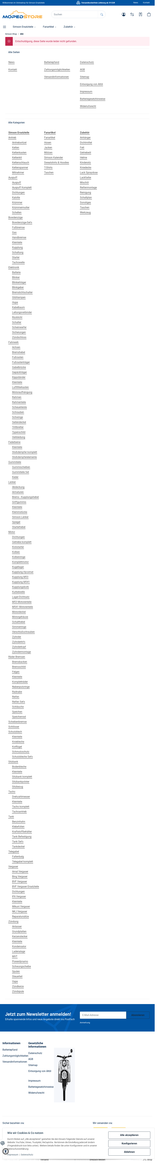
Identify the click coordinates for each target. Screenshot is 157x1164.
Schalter (16, 322)
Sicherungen (19, 332)
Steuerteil (17, 976)
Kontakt (146, 3)
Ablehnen (129, 1151)
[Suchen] (74, 14)
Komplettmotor (20, 561)
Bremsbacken (19, 661)
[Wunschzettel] (140, 14)
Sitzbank (13, 761)
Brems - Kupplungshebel (25, 497)
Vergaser (13, 866)
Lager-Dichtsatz (20, 596)
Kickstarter (18, 546)
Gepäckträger (19, 372)
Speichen (17, 711)
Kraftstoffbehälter (22, 831)
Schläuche (18, 706)
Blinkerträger (19, 282)
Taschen (49, 172)
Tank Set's (17, 841)
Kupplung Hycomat (22, 571)
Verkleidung (18, 437)
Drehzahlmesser (21, 796)
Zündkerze (18, 986)
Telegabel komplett (22, 861)
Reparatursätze (20, 916)
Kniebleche (18, 741)
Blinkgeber (18, 287)
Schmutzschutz (20, 751)
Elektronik (13, 267)
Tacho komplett (20, 806)
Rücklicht (17, 317)
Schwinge (17, 417)
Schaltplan (86, 197)
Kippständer (18, 377)
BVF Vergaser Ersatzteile (25, 886)
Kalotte (16, 197)
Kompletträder (20, 681)
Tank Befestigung (21, 836)
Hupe (15, 302)
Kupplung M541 (21, 581)
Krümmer (17, 202)
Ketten (15, 147)
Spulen (16, 971)
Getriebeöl (85, 152)
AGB (30, 1059)
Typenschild (18, 432)
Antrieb (12, 137)
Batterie (16, 272)
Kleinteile (17, 242)
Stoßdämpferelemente (24, 457)
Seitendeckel (19, 422)
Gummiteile (14, 462)
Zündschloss (19, 337)
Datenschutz (27, 1154)
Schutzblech (15, 731)
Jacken (48, 147)
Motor (11, 532)
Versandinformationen (14, 1061)
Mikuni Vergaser (21, 906)
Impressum (13, 1154)
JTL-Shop (147, 1159)
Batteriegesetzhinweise (41, 1086)
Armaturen (18, 492)
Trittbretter (17, 427)
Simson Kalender (53, 157)
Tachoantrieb (19, 811)
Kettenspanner (20, 167)
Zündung (13, 921)
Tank (11, 816)
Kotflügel (17, 746)
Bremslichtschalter (22, 292)
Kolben (16, 551)
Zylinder (16, 636)
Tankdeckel (18, 846)
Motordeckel (19, 611)
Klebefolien (18, 826)
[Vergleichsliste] (132, 14)
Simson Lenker (20, 517)
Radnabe (17, 691)
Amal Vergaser (20, 871)
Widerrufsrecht (36, 1092)
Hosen (47, 142)
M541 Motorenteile (22, 606)
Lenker (12, 482)
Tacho (11, 791)
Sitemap (32, 1065)
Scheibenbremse (17, 721)
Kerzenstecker (19, 936)
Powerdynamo (20, 961)
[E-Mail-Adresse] (103, 1015)
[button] (123, 14)
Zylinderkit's (18, 641)
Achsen (16, 347)
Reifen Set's (18, 701)
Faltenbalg (18, 856)
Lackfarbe (85, 177)
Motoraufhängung (22, 392)
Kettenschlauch (20, 162)
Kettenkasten (19, 152)
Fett (82, 147)
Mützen (48, 152)
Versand (44, 1159)
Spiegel (16, 522)
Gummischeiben (21, 467)
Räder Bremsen (16, 656)
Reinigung (85, 192)
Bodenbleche (19, 766)
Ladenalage (18, 951)
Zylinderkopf (19, 646)
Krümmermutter (20, 207)
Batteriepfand (9, 1049)
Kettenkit (17, 157)
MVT (14, 956)
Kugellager (18, 566)
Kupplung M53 (20, 576)
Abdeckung (18, 487)
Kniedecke (85, 167)
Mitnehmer (18, 172)
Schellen (16, 212)
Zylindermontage (21, 651)
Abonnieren (137, 1015)
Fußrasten (17, 357)
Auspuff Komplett (22, 187)
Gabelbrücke (19, 367)
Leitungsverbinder (22, 312)
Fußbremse (18, 227)
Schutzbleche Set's (22, 756)
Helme (83, 157)
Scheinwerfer (19, 327)
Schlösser (13, 726)
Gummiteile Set (20, 472)
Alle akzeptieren (129, 1135)
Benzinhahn (18, 821)
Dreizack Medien (97, 1159)
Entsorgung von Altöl (39, 1071)
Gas (14, 232)
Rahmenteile (19, 402)
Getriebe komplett (21, 541)
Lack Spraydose (89, 172)
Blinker (16, 277)
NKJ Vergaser (19, 911)
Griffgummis (19, 502)
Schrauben (18, 412)
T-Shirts (48, 167)
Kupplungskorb (20, 586)
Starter (15, 257)
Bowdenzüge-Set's (22, 222)
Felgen (15, 671)
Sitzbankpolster (20, 781)
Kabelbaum (18, 307)
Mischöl (84, 182)
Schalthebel (18, 621)
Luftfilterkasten (20, 387)
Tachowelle (18, 262)
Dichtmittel (86, 142)
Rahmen (16, 397)
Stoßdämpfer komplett (24, 452)
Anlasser (17, 926)
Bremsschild (19, 666)
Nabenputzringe (21, 686)
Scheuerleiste (19, 407)
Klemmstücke (19, 512)
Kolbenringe (18, 556)
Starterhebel (18, 527)
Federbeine (14, 442)
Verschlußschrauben (23, 631)
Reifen (15, 696)
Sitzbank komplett (22, 776)
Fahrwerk (13, 342)
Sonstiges (85, 202)
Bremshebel (18, 352)
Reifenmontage (88, 187)
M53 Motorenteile (21, 601)
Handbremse (19, 237)
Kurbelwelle (18, 591)
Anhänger (85, 137)
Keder (15, 477)
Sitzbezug (17, 786)
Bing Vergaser (19, 876)
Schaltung (17, 252)
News (135, 3)
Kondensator (19, 946)
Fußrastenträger (21, 362)
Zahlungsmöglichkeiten (15, 1055)
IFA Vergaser (19, 896)
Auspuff (12, 177)
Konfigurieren (129, 1143)
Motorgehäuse (20, 616)
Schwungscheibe (21, 966)
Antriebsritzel (19, 142)
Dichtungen (18, 192)
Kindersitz (85, 162)
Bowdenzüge (15, 217)
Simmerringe (19, 626)
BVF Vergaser (19, 881)
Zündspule (18, 991)
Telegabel (13, 851)
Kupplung (17, 247)
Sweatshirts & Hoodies (56, 162)
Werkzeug (85, 212)
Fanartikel (49, 137)
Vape (15, 981)
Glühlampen (19, 297)
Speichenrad (19, 716)
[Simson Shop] (22, 14)
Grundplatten (19, 931)
